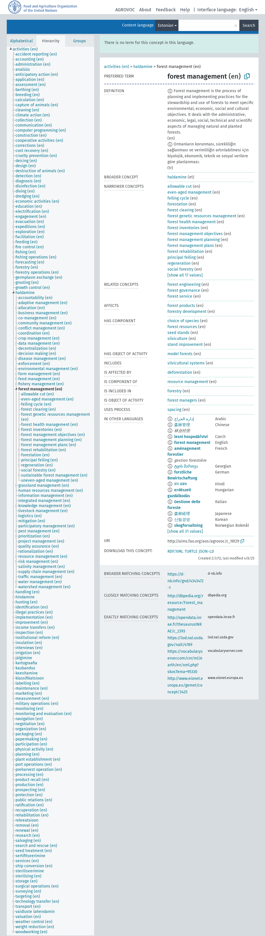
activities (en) (116, 66)
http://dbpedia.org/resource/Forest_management (185, 603)
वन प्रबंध (180, 484)
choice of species (183, 320)
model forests (180, 353)
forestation (177, 204)
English (246, 9)
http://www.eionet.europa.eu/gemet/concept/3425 (185, 685)
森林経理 (182, 513)
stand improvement (185, 344)
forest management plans (190, 245)
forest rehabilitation (185, 251)
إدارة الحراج (184, 419)
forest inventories (183, 227)
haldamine (143, 66)
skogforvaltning (188, 525)
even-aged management (189, 192)
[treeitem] (27, 49)
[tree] (50, 491)
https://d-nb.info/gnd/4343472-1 (185, 581)
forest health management (191, 222)
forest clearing (180, 210)
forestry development (186, 311)
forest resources (182, 326)
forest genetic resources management (201, 216)
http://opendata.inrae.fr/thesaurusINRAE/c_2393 (184, 624)
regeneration (179, 263)
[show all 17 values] (185, 275)
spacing (174, 409)
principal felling (181, 257)
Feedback (166, 9)
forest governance (183, 290)
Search (249, 25)
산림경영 (182, 519)
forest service (179, 296)
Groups (79, 41)
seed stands (178, 332)
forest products (181, 305)
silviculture (177, 338)
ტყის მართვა (186, 466)
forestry (174, 391)
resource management (187, 381)
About (145, 9)
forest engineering (183, 284)
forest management (192, 442)
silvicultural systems (186, 363)
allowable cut (179, 186)
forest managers (182, 400)
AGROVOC (125, 9)
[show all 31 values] (185, 531)
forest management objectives (195, 233)
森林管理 (182, 424)
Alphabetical (21, 41)
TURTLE (191, 551)
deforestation (179, 372)
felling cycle (178, 198)
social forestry (180, 269)
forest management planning (193, 239)
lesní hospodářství (191, 436)
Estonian (165, 25)
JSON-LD (206, 551)
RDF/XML (175, 551)
